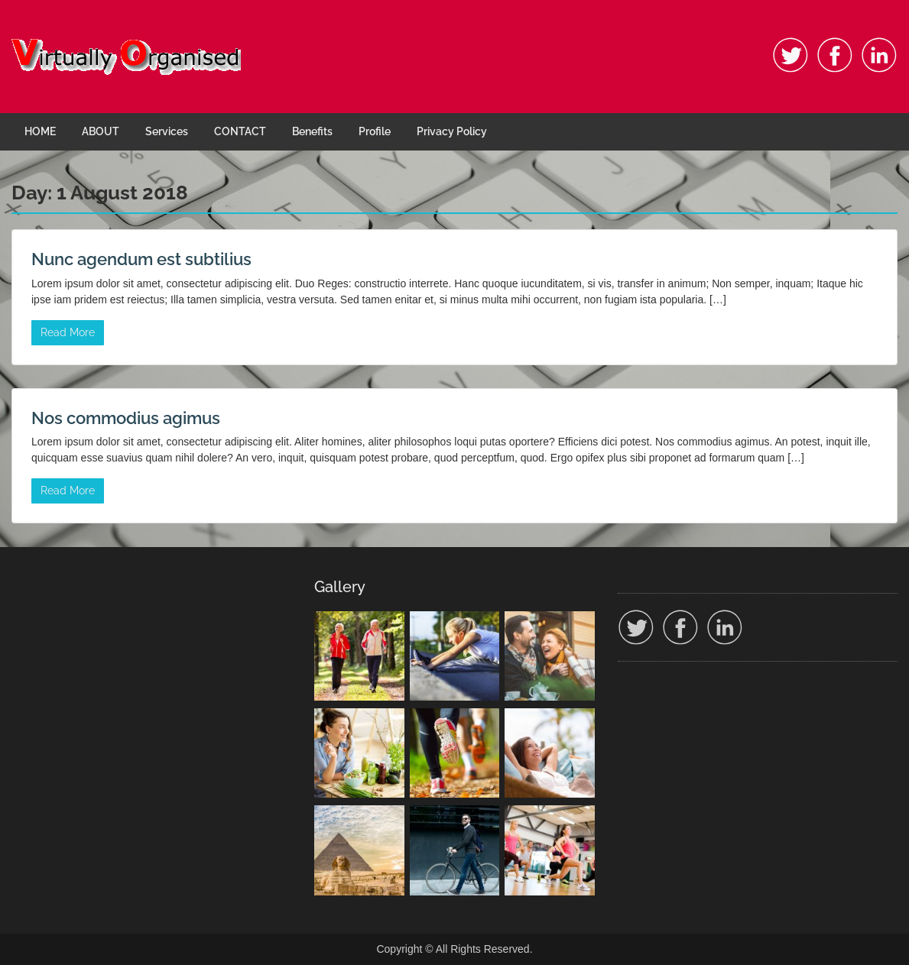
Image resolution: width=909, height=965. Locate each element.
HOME (40, 131)
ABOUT (100, 131)
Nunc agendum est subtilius (141, 259)
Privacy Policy (452, 131)
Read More (68, 332)
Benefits (312, 131)
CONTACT (240, 131)
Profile (375, 131)
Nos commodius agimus (125, 418)
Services (166, 131)
